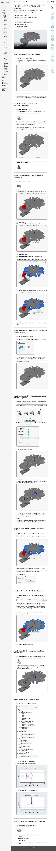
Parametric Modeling (4, 77)
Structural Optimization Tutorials (5, 31)
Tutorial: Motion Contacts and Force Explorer (23, 1)
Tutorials (3, 10)
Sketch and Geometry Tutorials (5, 16)
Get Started (4, 8)
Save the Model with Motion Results (53, 70)
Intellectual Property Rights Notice (29, 848)
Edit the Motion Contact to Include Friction (53, 50)
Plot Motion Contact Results (53, 66)
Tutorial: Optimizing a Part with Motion (6, 57)
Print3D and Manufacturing (5, 83)
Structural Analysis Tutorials (5, 27)
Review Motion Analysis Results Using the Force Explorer (53, 42)
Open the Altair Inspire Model (53, 12)
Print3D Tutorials (4, 74)
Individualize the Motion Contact (53, 55)
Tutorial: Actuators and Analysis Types (6, 51)
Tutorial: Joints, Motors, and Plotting (6, 45)
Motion (3, 80)
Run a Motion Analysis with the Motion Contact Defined (52, 33)
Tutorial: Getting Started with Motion (6, 39)
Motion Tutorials (4, 34)
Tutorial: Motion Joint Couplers (6, 70)
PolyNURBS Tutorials (5, 20)
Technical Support (40, 848)
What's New (4, 7)
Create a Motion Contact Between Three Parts (53, 25)
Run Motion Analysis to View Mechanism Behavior (53, 18)
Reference (4, 85)
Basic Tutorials (4, 13)
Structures (4, 79)
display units (32, 97)
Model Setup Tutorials (4, 23)
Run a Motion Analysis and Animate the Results (53, 60)
